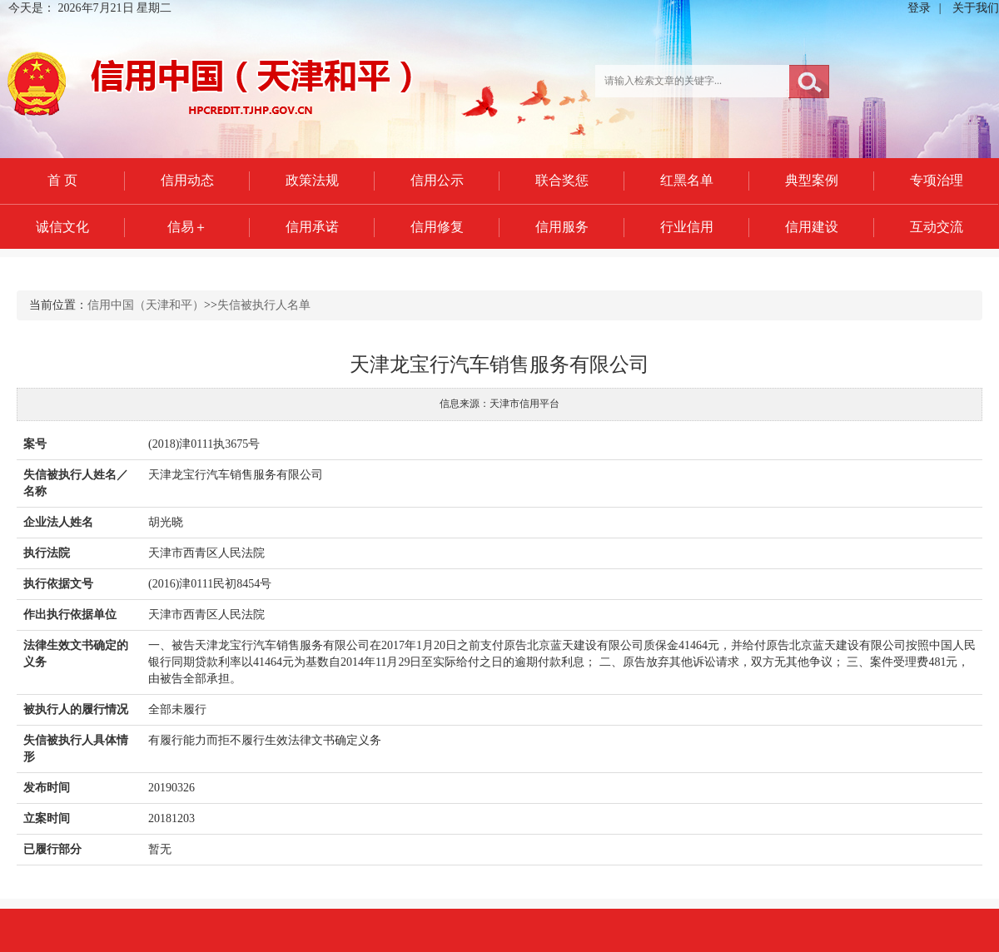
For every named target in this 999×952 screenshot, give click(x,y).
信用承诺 (312, 227)
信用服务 (562, 227)
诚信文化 (62, 227)
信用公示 (437, 180)
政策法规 (312, 180)
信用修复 (437, 227)
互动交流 (936, 227)
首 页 (62, 180)
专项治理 (936, 180)
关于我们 (975, 8)
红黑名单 (686, 180)
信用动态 (187, 180)
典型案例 (811, 180)
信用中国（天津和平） (145, 305)
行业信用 (686, 227)
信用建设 (811, 227)
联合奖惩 (562, 180)
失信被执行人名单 (264, 305)
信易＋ (187, 227)
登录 (919, 8)
